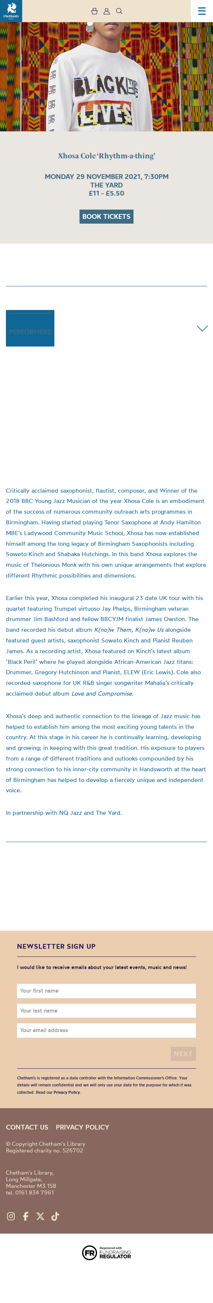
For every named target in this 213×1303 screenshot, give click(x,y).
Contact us (27, 1127)
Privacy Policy (67, 1092)
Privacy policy (82, 1127)
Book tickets (106, 216)
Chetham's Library (11, 11)
